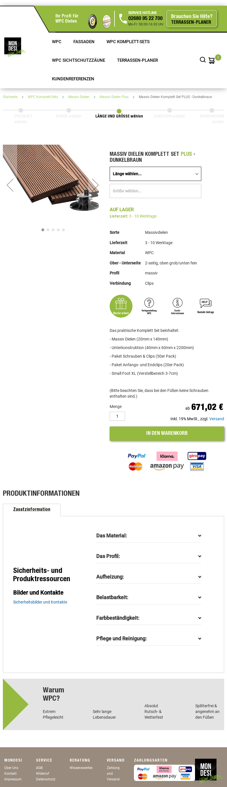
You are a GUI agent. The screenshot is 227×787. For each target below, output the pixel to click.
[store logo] (15, 47)
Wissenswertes (81, 768)
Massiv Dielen (79, 97)
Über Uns (11, 768)
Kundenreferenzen (73, 78)
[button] (10, 185)
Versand (216, 419)
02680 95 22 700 (145, 18)
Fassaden (84, 41)
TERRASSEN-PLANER (137, 60)
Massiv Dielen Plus (114, 97)
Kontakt (10, 774)
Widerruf (42, 774)
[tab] (32, 510)
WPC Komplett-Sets (129, 41)
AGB (39, 768)
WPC (57, 41)
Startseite (10, 97)
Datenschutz (45, 779)
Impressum (13, 779)
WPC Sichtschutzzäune (79, 60)
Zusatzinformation (31, 510)
